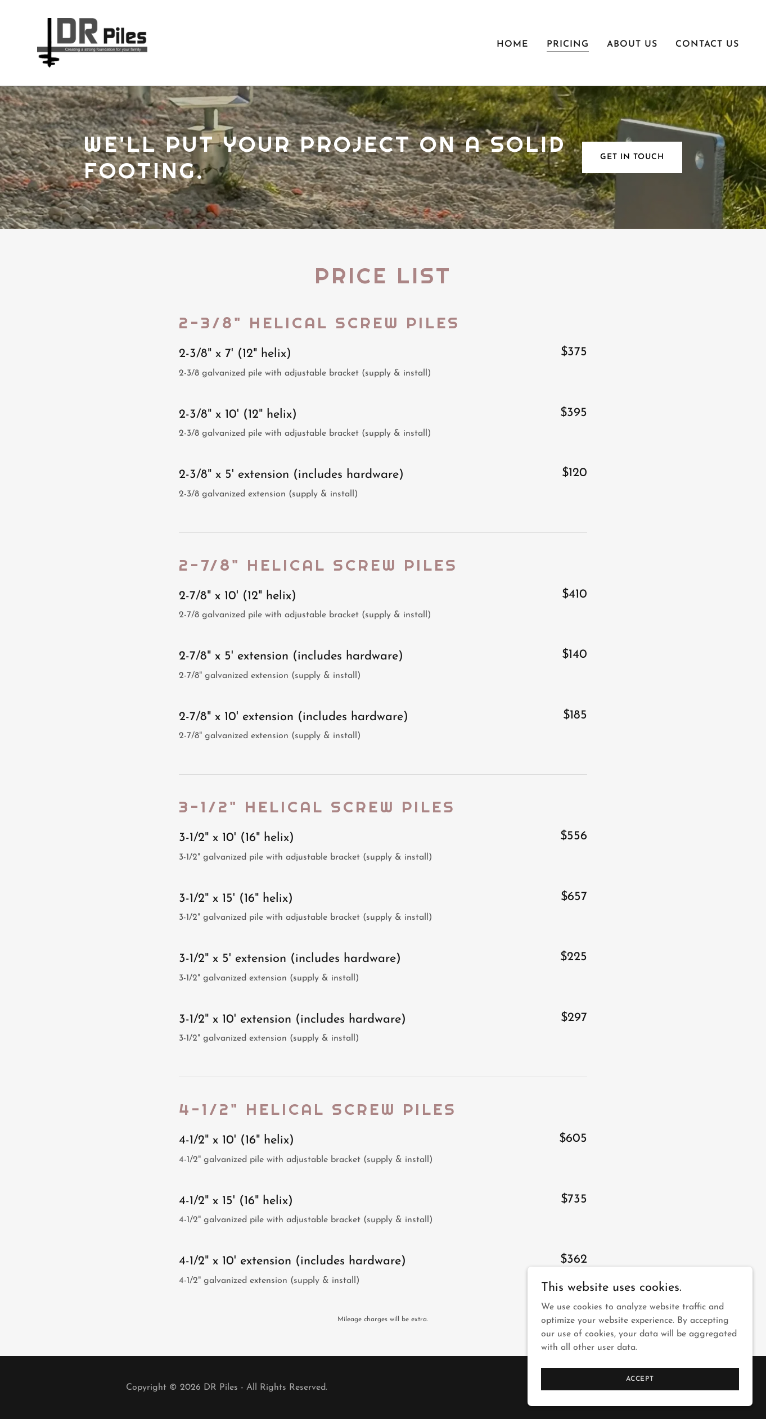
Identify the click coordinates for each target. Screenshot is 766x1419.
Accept (640, 1378)
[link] (92, 42)
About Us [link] (632, 44)
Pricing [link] (568, 44)
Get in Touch (632, 157)
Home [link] (513, 44)
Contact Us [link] (707, 44)
